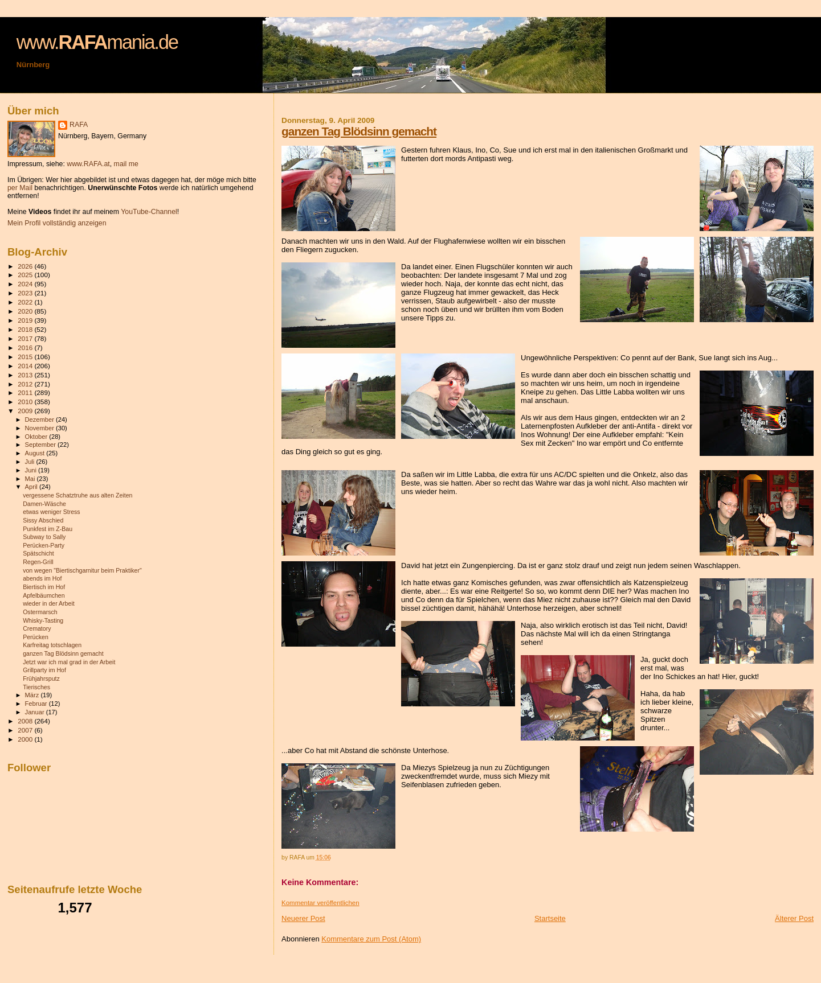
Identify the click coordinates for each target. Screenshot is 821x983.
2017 (26, 338)
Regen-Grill (38, 561)
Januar (35, 712)
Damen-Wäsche (44, 503)
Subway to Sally (44, 536)
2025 (26, 274)
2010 (26, 401)
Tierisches (36, 687)
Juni (32, 470)
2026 (26, 266)
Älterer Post (794, 918)
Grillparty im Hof (44, 670)
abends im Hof (42, 578)
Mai (31, 478)
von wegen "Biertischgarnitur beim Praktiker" (82, 570)
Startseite (550, 918)
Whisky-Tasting (43, 620)
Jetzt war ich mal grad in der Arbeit (69, 662)
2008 (26, 721)
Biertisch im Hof (44, 586)
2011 (26, 392)
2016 (26, 347)
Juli (30, 461)
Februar (37, 703)
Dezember (40, 419)
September (41, 444)
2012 (26, 384)
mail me (126, 164)
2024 (26, 283)
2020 (26, 311)
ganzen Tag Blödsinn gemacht (358, 131)
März (33, 695)
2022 (26, 302)
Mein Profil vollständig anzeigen (57, 223)
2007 (26, 730)
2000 (26, 739)
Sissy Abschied (43, 520)
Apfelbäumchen (44, 595)
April (32, 486)
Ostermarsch (40, 611)
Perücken (35, 637)
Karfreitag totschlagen (52, 644)
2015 (26, 356)
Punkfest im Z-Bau (47, 528)
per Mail (19, 188)
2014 (26, 365)
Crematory (37, 628)
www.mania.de (97, 42)
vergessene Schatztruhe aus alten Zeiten (77, 495)
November (40, 428)
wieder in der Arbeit (49, 603)
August (36, 453)
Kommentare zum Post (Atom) (371, 939)
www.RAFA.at (88, 164)
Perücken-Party (43, 545)
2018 (26, 329)
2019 (26, 320)
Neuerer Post (303, 918)
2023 (26, 293)
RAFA (79, 125)
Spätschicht (38, 553)
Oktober (37, 436)
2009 (26, 410)
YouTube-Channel (149, 212)
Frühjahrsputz (41, 678)
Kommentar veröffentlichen (320, 902)
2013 (26, 375)
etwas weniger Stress (51, 511)
